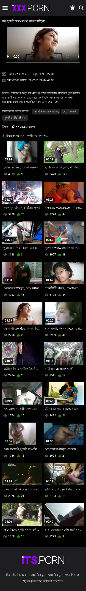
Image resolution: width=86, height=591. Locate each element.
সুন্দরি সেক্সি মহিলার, (15, 118)
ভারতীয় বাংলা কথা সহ (46, 111)
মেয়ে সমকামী (70, 111)
